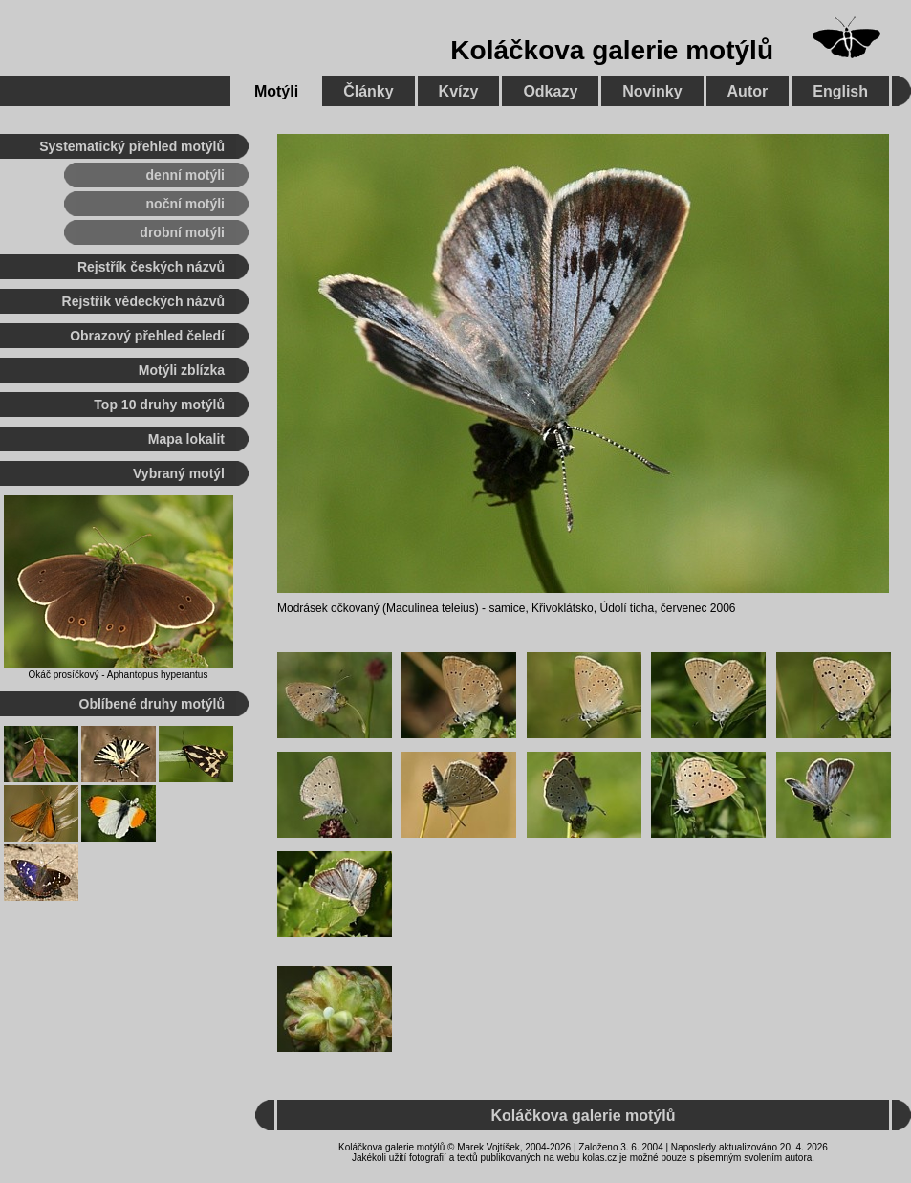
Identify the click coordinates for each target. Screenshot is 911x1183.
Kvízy (459, 91)
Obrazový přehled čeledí (147, 335)
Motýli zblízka (182, 370)
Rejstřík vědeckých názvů (143, 301)
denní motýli (185, 175)
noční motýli (185, 203)
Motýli (276, 91)
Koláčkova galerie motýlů (611, 50)
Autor (748, 91)
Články (368, 91)
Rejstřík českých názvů (151, 266)
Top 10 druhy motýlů (159, 404)
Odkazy (550, 91)
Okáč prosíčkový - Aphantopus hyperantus (118, 674)
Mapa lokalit (186, 439)
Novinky (652, 91)
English (840, 91)
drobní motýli (182, 232)
